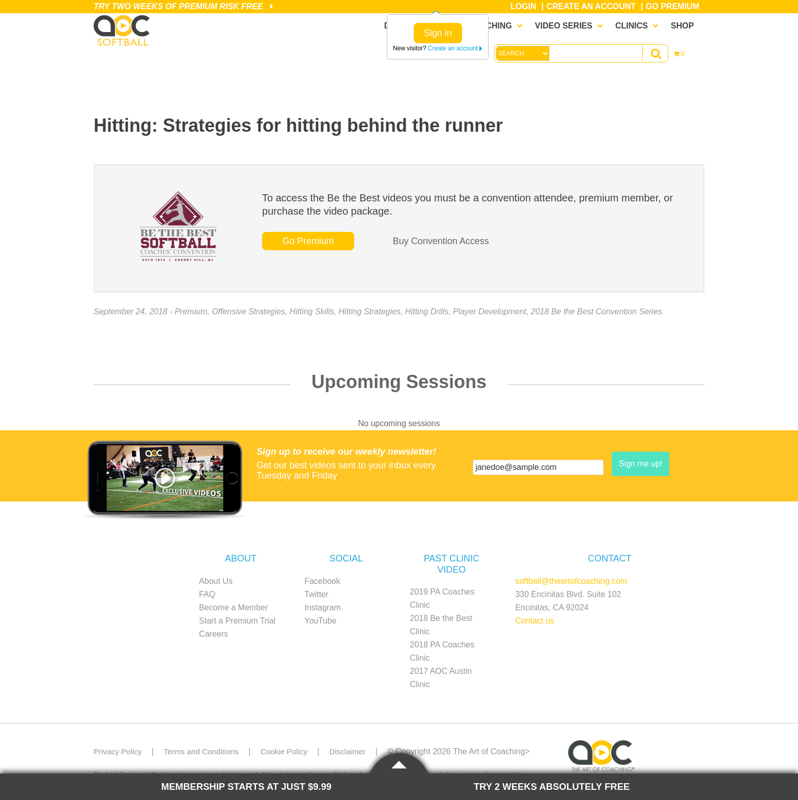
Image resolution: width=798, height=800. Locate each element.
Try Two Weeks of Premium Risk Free (183, 6)
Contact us (534, 620)
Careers (213, 634)
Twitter (316, 594)
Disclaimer (357, 751)
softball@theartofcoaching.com (571, 581)
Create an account (455, 48)
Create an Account (591, 6)
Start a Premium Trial (237, 620)
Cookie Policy (291, 751)
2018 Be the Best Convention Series (596, 311)
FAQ (207, 594)
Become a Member (233, 607)
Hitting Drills (426, 311)
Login (523, 6)
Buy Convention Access (441, 241)
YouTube (320, 620)
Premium (191, 311)
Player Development (489, 311)
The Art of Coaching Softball (124, 31)
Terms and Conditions (205, 751)
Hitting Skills (312, 311)
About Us (216, 581)
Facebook (322, 581)
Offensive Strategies (248, 311)
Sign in (438, 33)
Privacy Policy (119, 751)
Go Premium (672, 6)
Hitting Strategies (369, 311)
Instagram (322, 607)
